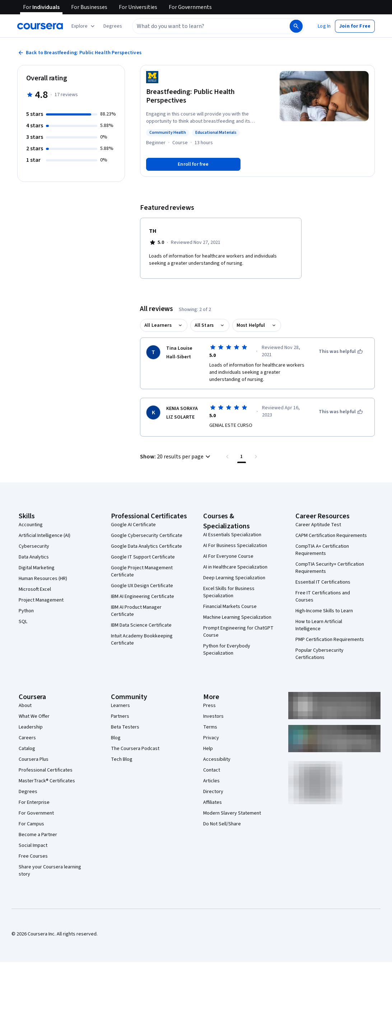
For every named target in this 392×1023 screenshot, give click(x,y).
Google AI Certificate (133, 524)
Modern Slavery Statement (232, 813)
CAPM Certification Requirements (331, 535)
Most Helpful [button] (251, 325)
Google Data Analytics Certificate (146, 546)
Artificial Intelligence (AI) (44, 535)
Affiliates (212, 802)
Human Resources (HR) (43, 578)
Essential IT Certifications (322, 582)
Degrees (28, 791)
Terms (210, 727)
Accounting (31, 524)
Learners (120, 705)
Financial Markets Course (230, 606)
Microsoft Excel (35, 589)
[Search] (296, 26)
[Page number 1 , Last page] (241, 456)
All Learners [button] (158, 325)
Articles (211, 780)
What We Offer (34, 716)
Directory (213, 791)
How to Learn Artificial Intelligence (318, 625)
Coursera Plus (33, 759)
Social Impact (33, 845)
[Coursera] (40, 26)
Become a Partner (38, 834)
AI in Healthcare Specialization (235, 567)
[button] (113, 26)
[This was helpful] (341, 351)
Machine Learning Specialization (237, 617)
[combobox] (203, 26)
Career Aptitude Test (318, 524)
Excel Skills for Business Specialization (229, 592)
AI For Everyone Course (228, 556)
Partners (120, 716)
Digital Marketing (37, 567)
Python (26, 610)
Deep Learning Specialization (234, 577)
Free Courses (33, 856)
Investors (213, 716)
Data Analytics (34, 557)
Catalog (27, 748)
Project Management (41, 600)
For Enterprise (34, 802)
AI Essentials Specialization (232, 534)
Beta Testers (125, 727)
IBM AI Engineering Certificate (142, 596)
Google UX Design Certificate (142, 585)
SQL (23, 621)
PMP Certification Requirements (329, 639)
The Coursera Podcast (135, 748)
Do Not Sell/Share (222, 824)
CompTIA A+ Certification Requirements (322, 550)
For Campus (31, 824)
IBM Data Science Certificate (141, 625)
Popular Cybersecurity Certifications (319, 654)
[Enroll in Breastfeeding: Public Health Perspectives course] (193, 164)
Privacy (211, 737)
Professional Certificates (46, 770)
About (25, 705)
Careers (27, 737)
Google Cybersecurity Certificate (146, 535)
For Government (36, 813)
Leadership (31, 727)
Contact (211, 770)
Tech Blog (121, 759)
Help (208, 748)
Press (209, 705)
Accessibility (216, 759)
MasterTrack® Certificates (47, 780)
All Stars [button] (204, 325)
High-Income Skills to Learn (324, 610)
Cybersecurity (34, 546)
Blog (116, 737)
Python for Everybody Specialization (226, 649)
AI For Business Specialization (235, 545)
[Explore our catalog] (84, 26)
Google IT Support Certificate (143, 557)
